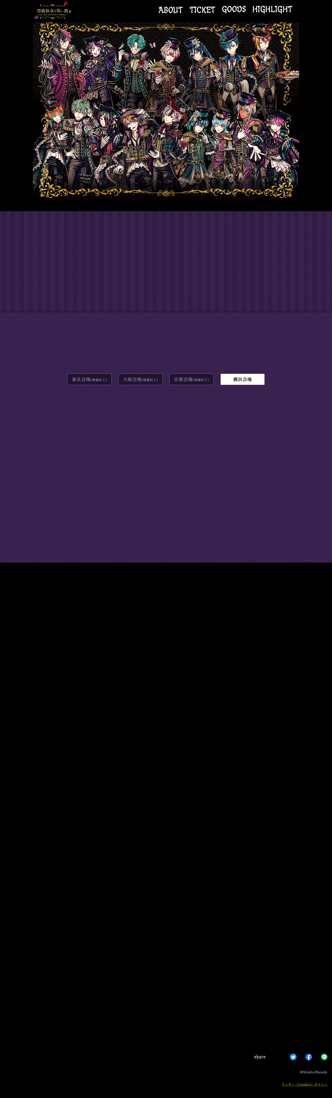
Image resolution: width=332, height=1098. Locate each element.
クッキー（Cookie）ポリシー (305, 1084)
